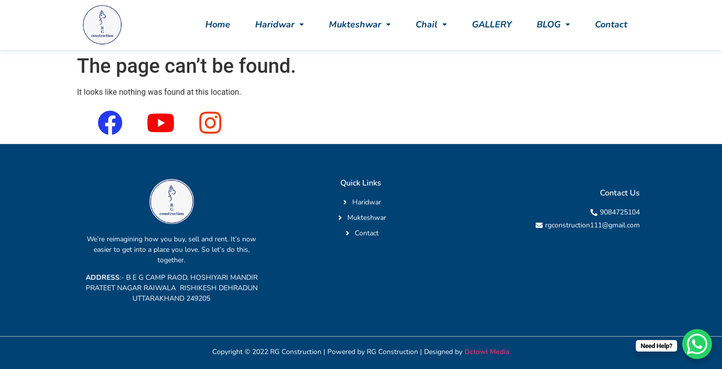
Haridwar (279, 24)
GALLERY (492, 24)
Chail (431, 24)
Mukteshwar (360, 24)
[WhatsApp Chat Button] (697, 344)
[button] (279, 24)
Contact (611, 24)
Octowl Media (487, 352)
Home (217, 24)
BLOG (553, 24)
